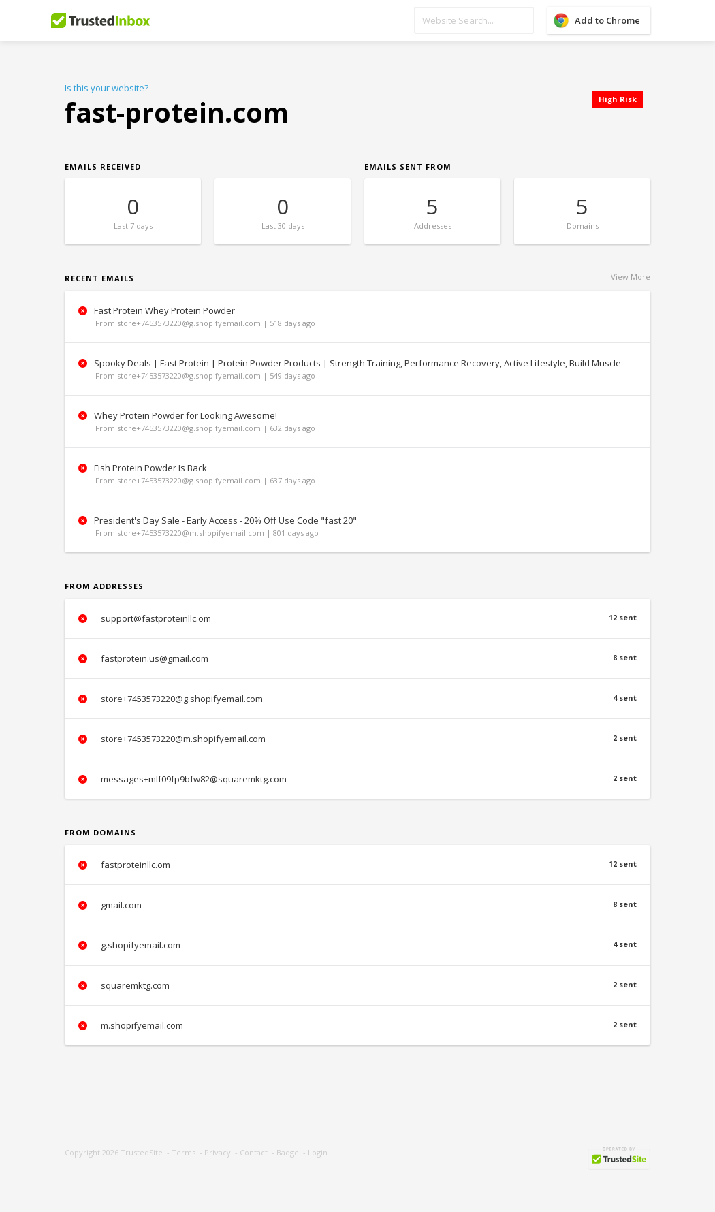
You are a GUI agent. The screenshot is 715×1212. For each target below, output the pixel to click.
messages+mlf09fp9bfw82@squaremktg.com (357, 779)
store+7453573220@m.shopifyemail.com (357, 739)
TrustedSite (142, 1152)
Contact (254, 1152)
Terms (183, 1152)
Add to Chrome (607, 20)
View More (630, 277)
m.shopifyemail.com (357, 1025)
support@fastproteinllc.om (357, 618)
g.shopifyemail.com (357, 945)
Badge (287, 1152)
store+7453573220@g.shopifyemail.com (357, 698)
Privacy (217, 1152)
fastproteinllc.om (357, 865)
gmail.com (357, 905)
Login (318, 1152)
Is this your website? (106, 88)
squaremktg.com (357, 985)
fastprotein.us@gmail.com (357, 658)
